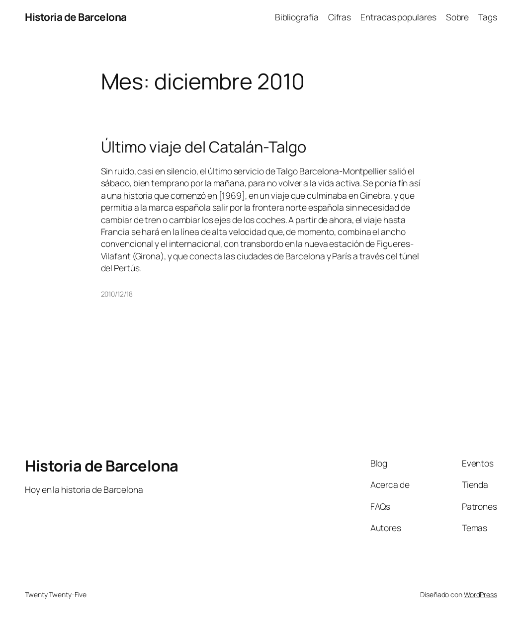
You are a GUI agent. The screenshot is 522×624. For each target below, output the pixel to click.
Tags (487, 17)
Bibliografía (297, 17)
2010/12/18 (117, 294)
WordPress (480, 594)
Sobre (457, 17)
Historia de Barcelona (76, 17)
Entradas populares (398, 17)
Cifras (339, 17)
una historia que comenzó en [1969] (176, 195)
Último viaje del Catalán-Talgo (203, 147)
